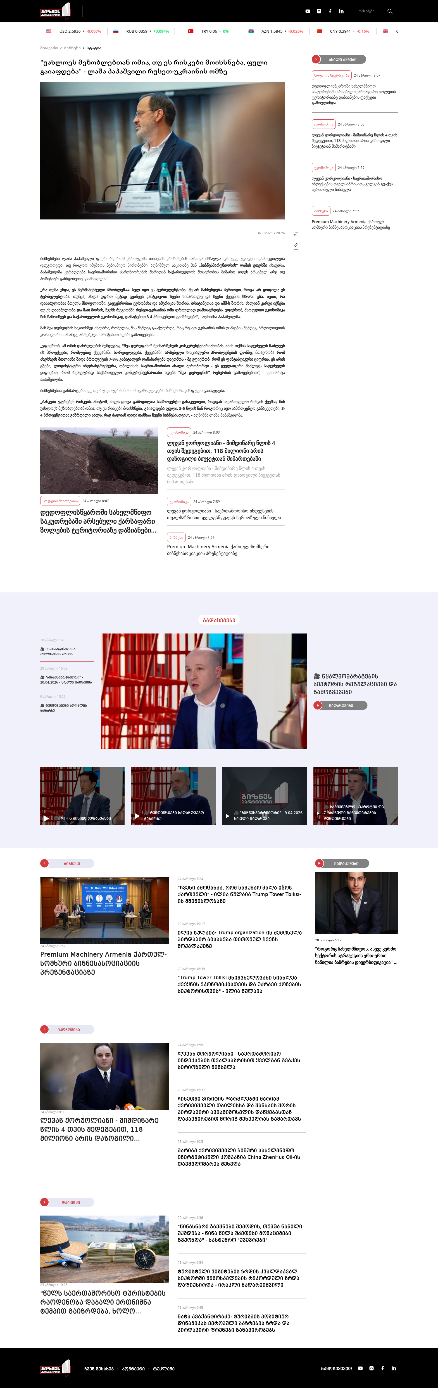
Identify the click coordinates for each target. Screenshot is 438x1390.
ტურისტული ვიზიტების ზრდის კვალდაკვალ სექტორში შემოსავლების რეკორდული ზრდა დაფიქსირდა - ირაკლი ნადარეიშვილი (238, 1280)
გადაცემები (111, 12)
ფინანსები (149, 12)
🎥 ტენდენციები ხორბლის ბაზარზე (63, 710)
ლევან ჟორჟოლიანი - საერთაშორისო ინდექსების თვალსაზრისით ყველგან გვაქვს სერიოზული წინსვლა (224, 515)
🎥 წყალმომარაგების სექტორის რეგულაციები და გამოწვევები (355, 686)
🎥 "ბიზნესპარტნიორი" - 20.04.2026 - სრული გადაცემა (66, 682)
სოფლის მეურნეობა (60, 502)
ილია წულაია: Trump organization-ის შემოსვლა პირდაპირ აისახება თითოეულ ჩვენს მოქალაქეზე (240, 941)
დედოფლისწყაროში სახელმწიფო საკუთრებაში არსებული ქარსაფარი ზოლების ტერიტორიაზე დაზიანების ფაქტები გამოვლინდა (97, 522)
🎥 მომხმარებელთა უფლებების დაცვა (57, 653)
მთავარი (49, 49)
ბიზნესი (72, 49)
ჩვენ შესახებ (99, 1371)
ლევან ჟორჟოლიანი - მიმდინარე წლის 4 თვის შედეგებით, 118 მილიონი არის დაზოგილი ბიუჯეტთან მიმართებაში (221, 452)
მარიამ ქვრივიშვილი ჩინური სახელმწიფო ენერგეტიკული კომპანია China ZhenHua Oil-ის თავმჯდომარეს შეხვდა (239, 1159)
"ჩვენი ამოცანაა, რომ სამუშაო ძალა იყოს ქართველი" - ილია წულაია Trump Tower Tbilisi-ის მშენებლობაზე (239, 896)
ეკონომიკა (186, 12)
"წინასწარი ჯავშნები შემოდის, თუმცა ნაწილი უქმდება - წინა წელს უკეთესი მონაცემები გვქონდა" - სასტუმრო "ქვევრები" (240, 1235)
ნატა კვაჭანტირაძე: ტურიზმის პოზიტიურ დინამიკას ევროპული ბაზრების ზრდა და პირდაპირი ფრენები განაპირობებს (234, 1325)
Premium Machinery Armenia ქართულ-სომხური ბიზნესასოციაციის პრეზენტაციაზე (218, 551)
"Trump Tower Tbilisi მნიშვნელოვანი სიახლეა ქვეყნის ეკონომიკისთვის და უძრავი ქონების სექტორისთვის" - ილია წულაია (239, 986)
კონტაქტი (133, 1371)
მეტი (217, 12)
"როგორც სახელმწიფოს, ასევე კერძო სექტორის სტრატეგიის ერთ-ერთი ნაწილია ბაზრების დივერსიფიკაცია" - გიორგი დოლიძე (355, 957)
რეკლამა (164, 1371)
